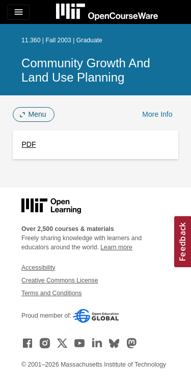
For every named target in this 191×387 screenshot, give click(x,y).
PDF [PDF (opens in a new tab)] (29, 144)
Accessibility (38, 267)
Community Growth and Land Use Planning (85, 70)
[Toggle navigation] (18, 12)
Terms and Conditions (51, 293)
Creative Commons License (59, 280)
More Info (157, 114)
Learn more (116, 247)
